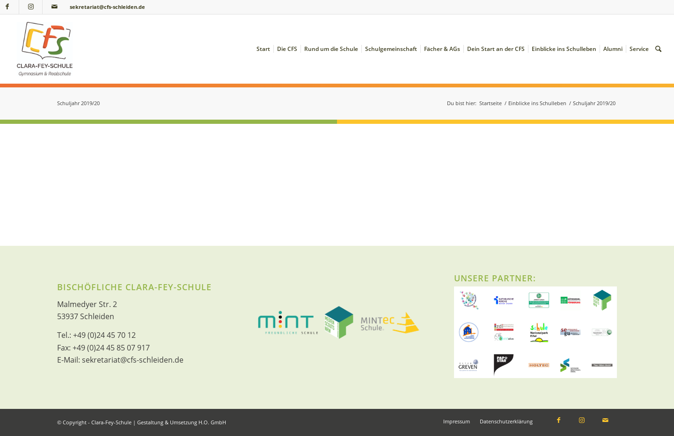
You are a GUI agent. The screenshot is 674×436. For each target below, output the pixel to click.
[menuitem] (263, 49)
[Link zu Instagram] (30, 7)
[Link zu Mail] (54, 7)
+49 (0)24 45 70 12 (104, 335)
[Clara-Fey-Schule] (45, 49)
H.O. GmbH (212, 422)
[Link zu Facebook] (558, 421)
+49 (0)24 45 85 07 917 (111, 348)
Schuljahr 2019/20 (78, 103)
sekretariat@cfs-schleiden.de (107, 6)
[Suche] (658, 49)
